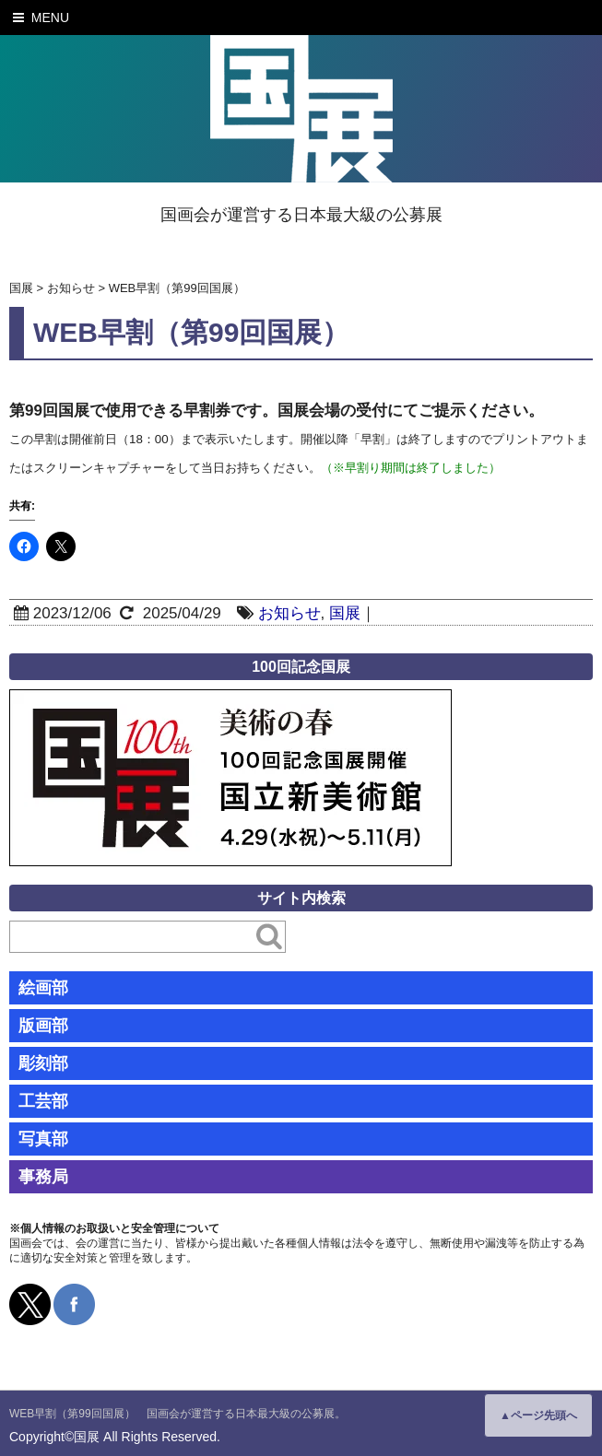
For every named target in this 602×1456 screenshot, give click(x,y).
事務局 (43, 1177)
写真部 (43, 1139)
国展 (344, 613)
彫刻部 (43, 1063)
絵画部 (43, 988)
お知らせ (289, 613)
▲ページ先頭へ (538, 1415)
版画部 (43, 1025)
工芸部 (43, 1101)
